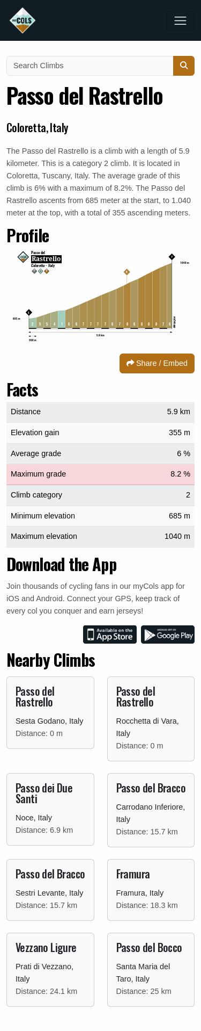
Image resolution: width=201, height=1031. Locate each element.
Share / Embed (157, 363)
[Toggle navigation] (180, 21)
